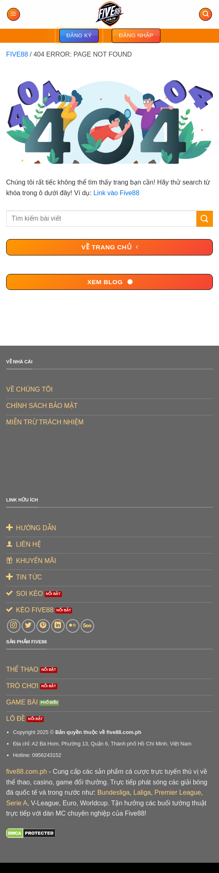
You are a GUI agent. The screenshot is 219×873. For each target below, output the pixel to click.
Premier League (177, 792)
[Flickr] (72, 626)
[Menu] (13, 14)
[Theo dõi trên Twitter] (28, 626)
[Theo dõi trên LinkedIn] (58, 626)
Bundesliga (113, 792)
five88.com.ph (26, 771)
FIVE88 (17, 54)
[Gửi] (204, 219)
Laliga (142, 792)
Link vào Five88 (116, 192)
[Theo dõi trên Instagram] (13, 626)
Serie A (16, 803)
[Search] (205, 14)
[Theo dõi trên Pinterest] (43, 626)
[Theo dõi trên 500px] (87, 626)
